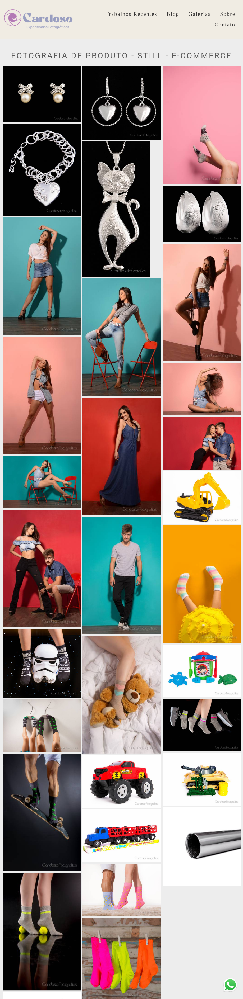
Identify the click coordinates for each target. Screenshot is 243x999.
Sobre (227, 14)
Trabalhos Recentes (131, 14)
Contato (224, 24)
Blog (173, 14)
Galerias (200, 14)
